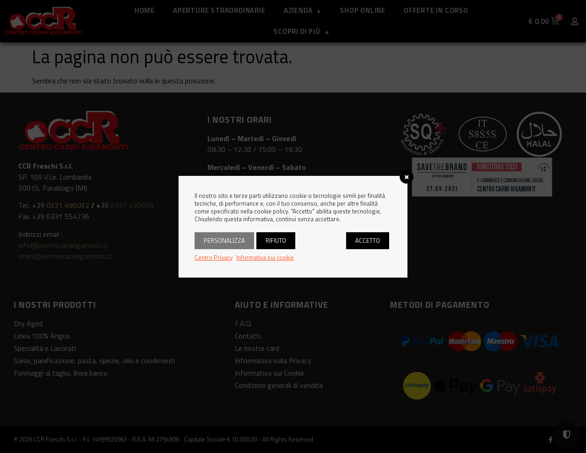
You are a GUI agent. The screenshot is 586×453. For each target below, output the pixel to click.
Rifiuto (276, 240)
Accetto (367, 240)
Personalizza (224, 240)
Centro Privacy (214, 257)
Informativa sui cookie (265, 257)
